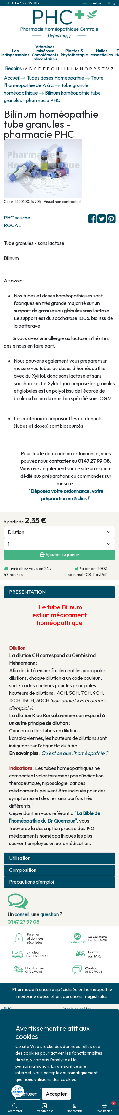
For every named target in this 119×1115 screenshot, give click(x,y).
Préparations (44, 1107)
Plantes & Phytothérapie (74, 53)
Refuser (28, 1094)
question (49, 914)
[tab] (59, 592)
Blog (111, 2)
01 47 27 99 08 (25, 2)
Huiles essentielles (101, 53)
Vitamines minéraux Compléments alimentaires (45, 53)
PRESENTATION (27, 592)
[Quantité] (59, 544)
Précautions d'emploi (31, 882)
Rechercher (14, 1107)
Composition (22, 870)
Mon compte (74, 1107)
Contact (96, 2)
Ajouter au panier (60, 554)
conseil (21, 914)
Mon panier (106, 1106)
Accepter (56, 1094)
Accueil (12, 78)
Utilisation (19, 858)
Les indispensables (15, 53)
